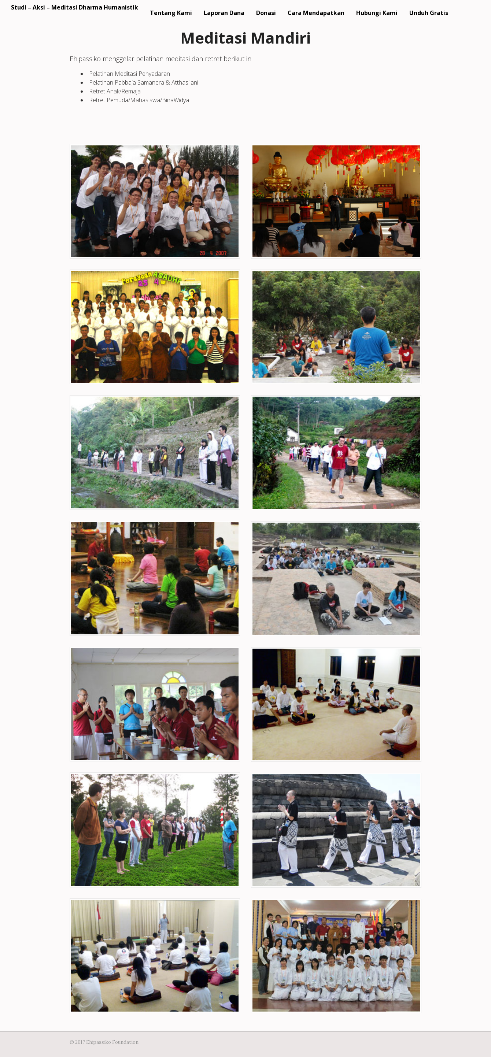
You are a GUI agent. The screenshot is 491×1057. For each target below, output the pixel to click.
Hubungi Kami (377, 13)
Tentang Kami (171, 13)
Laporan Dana (224, 13)
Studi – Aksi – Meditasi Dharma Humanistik (74, 7)
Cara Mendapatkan (316, 13)
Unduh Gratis (428, 13)
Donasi (266, 13)
